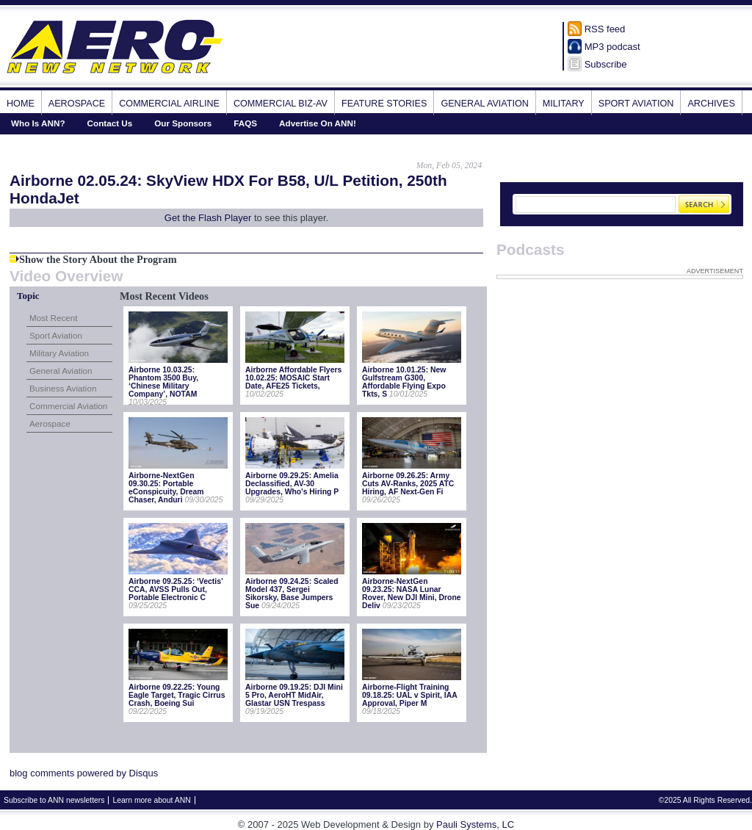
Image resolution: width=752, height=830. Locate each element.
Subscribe (606, 64)
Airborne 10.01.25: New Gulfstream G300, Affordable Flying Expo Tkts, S (404, 382)
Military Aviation (59, 353)
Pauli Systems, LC (475, 824)
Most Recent (53, 317)
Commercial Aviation (68, 406)
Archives (710, 103)
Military (564, 103)
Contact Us (110, 123)
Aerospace (76, 103)
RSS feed (605, 29)
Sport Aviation (636, 103)
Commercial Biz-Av (281, 103)
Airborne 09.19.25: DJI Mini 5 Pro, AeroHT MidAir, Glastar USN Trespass (294, 695)
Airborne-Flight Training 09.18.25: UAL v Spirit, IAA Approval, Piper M (409, 695)
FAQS (245, 123)
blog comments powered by (84, 773)
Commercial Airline (169, 103)
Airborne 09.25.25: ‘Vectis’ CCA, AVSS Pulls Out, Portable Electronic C (176, 589)
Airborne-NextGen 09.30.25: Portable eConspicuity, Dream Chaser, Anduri (166, 488)
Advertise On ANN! (317, 123)
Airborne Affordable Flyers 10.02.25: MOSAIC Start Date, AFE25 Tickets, (293, 378)
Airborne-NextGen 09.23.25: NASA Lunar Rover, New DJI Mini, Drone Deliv (411, 593)
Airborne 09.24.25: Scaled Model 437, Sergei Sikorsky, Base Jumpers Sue (291, 593)
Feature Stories (384, 103)
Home (21, 103)
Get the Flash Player (208, 217)
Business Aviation (62, 388)
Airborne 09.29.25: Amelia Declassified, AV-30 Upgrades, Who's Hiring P (292, 484)
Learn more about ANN (151, 800)
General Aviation (484, 103)
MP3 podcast (612, 46)
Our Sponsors (183, 123)
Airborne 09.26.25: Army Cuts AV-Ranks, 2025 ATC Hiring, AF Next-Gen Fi (408, 484)
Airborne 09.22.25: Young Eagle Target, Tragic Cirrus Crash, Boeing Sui (177, 695)
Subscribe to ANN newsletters (54, 800)
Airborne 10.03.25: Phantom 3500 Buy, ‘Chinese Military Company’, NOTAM (163, 382)
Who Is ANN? (38, 123)
